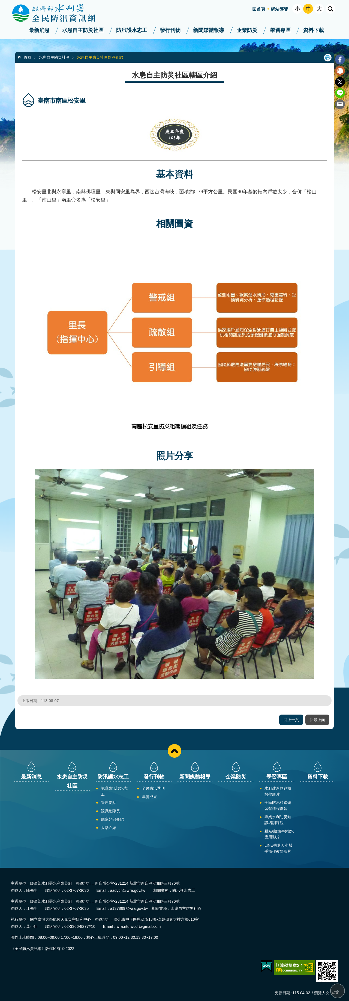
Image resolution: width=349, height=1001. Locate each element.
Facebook (340, 59)
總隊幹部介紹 (112, 819)
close (174, 751)
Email (340, 104)
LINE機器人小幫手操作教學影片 (278, 848)
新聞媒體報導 (208, 30)
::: (2, 2)
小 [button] (297, 9)
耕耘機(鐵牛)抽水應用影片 (279, 834)
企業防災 (247, 30)
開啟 (330, 9)
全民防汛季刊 (153, 788)
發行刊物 (170, 30)
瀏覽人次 (321, 993)
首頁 (27, 57)
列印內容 (328, 57)
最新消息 (39, 30)
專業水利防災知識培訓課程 (277, 820)
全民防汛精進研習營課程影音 (277, 805)
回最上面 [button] (317, 720)
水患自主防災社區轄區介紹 (100, 57)
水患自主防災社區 (83, 30)
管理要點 (108, 802)
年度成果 (149, 797)
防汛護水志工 (131, 30)
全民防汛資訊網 (58, 13)
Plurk (340, 71)
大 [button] (319, 9)
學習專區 (280, 30)
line (340, 93)
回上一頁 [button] (291, 720)
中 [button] (308, 9)
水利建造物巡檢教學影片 (277, 791)
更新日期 (282, 993)
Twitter (340, 82)
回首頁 (258, 9)
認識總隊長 (110, 811)
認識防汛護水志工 (114, 791)
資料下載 (313, 30)
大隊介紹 (108, 827)
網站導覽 (279, 9)
